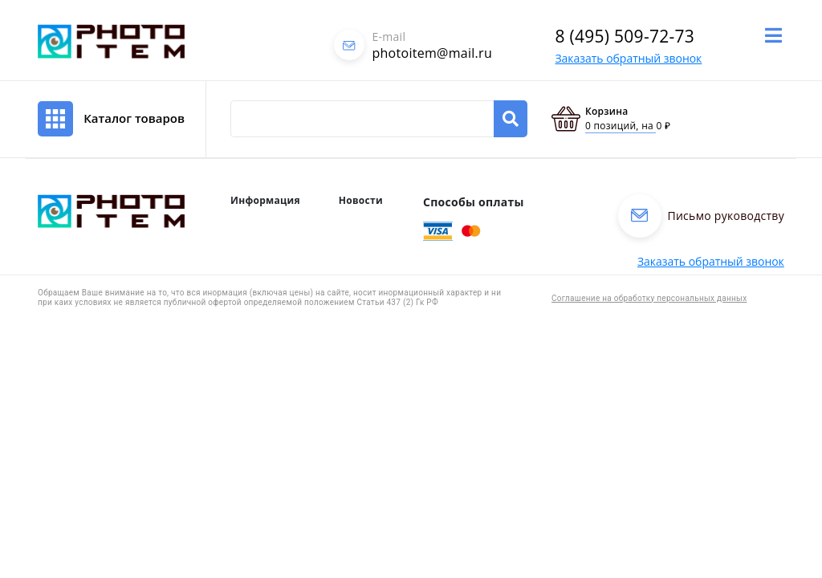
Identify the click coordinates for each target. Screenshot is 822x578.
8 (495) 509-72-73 (624, 36)
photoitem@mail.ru (432, 53)
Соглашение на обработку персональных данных (649, 298)
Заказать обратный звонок (628, 58)
